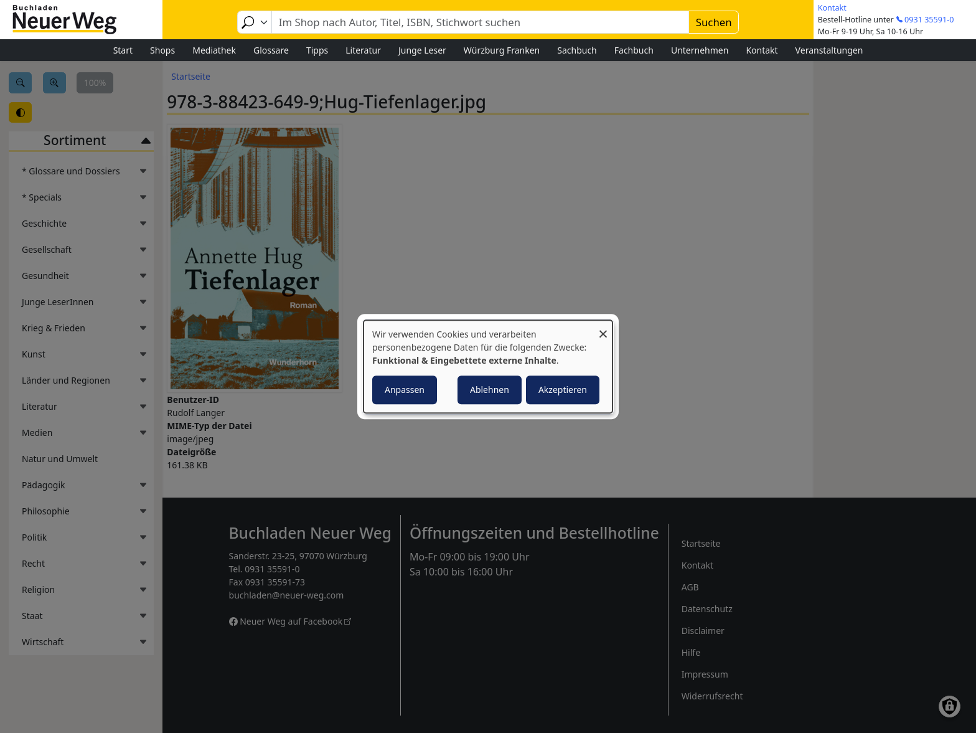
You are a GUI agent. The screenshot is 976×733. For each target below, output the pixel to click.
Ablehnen (489, 389)
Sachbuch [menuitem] (577, 50)
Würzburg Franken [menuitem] (502, 50)
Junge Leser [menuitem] (422, 50)
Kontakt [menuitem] (761, 50)
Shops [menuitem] (162, 50)
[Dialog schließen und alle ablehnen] (603, 328)
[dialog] (488, 367)
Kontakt (832, 7)
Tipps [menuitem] (317, 50)
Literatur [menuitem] (363, 50)
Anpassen (405, 389)
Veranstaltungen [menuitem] (829, 50)
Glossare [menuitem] (271, 50)
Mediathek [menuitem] (214, 50)
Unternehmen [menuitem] (699, 50)
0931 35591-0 (929, 19)
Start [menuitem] (123, 50)
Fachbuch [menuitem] (634, 50)
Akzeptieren (562, 389)
